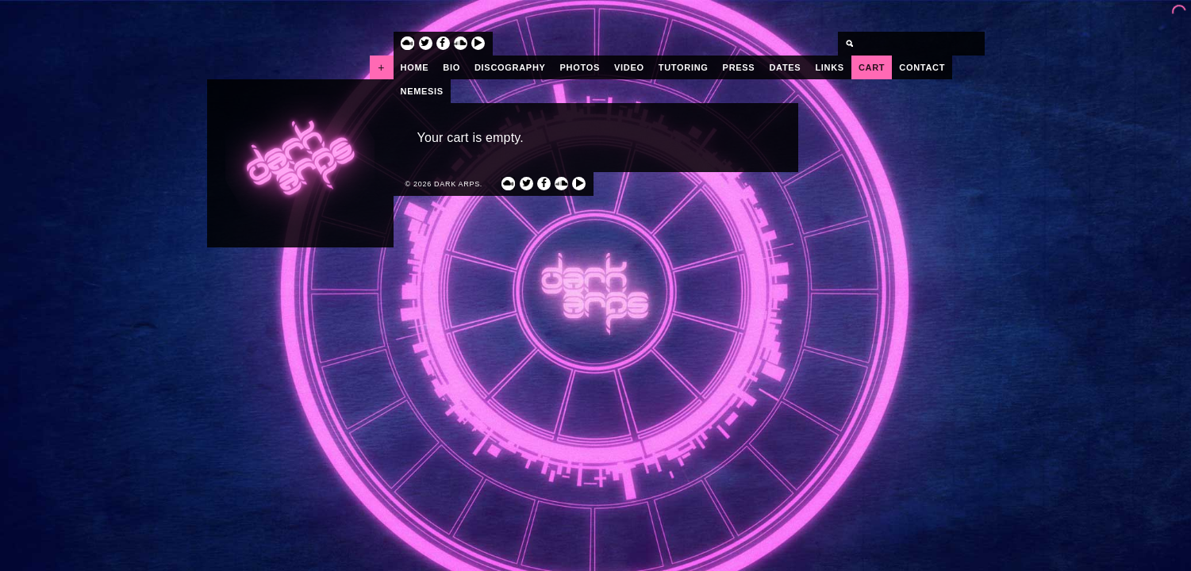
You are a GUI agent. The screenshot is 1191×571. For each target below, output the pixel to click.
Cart (872, 67)
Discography (510, 67)
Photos (580, 67)
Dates (785, 67)
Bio (451, 67)
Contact (922, 67)
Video (629, 67)
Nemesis (422, 91)
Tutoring (684, 67)
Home (415, 67)
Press (739, 67)
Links (829, 67)
